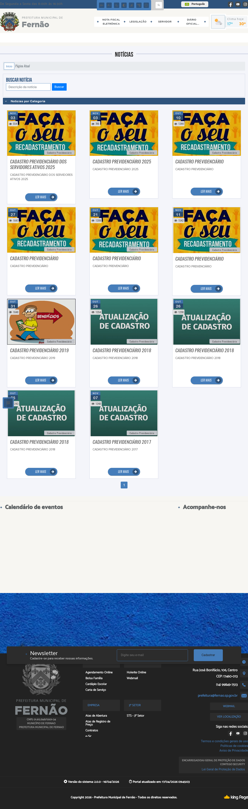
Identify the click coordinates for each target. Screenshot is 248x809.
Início (9, 66)
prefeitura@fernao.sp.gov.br (218, 696)
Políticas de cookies (234, 746)
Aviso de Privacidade (233, 750)
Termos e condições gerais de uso (224, 741)
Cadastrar (208, 655)
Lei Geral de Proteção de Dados (223, 769)
